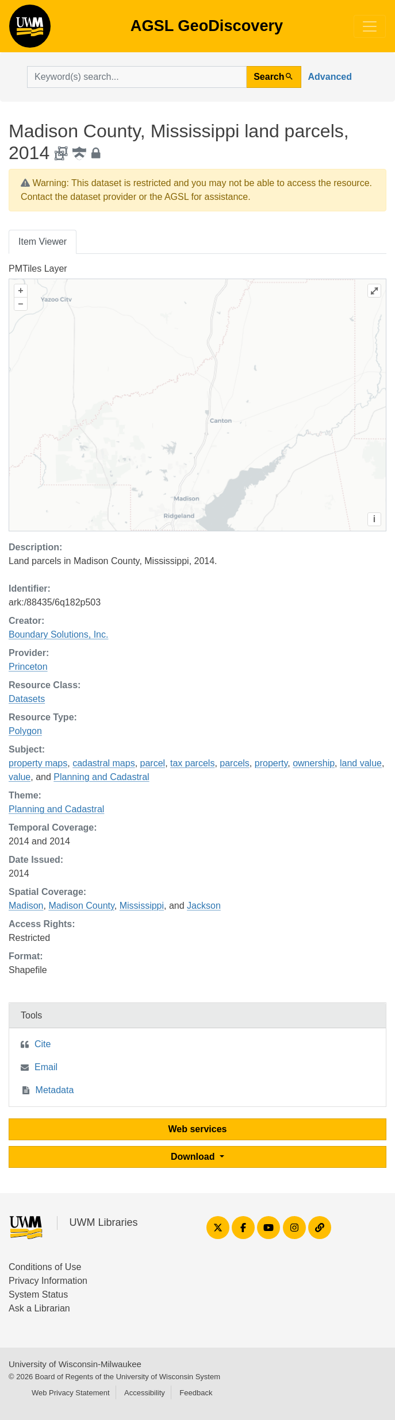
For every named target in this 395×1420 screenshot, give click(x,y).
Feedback (195, 1392)
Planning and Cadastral (101, 777)
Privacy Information (48, 1281)
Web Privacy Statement (71, 1392)
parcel (153, 763)
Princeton (28, 667)
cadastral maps (103, 763)
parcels (235, 763)
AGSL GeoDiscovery (30, 30)
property (271, 763)
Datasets (27, 699)
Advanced (330, 77)
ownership (314, 763)
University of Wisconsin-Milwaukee (75, 1364)
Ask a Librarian (39, 1308)
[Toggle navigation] (370, 26)
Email (45, 1067)
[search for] (137, 77)
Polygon (25, 731)
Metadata (55, 1090)
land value (361, 763)
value (19, 777)
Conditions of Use (45, 1267)
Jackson (204, 905)
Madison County (81, 905)
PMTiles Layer (38, 268)
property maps (38, 763)
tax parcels (192, 763)
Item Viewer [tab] (42, 241)
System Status (38, 1294)
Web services (197, 1129)
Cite (42, 1044)
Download (194, 1157)
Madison (26, 905)
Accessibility (144, 1392)
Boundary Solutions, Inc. (58, 634)
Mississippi (142, 905)
